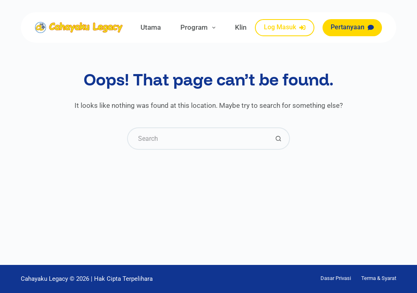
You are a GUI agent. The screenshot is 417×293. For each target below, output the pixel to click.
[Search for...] (197, 138)
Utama (150, 27)
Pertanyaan (352, 27)
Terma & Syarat (378, 278)
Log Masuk (284, 27)
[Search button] (279, 138)
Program (199, 28)
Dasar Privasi (335, 278)
